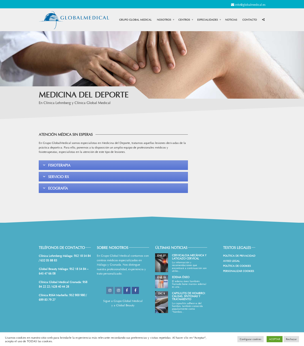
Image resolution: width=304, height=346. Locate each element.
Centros (184, 19)
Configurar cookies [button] (250, 339)
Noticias (231, 19)
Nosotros (164, 19)
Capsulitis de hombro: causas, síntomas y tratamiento (189, 296)
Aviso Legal (231, 261)
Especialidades (207, 19)
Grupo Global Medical (135, 19)
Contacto (249, 19)
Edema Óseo (180, 277)
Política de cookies (237, 266)
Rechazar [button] (291, 339)
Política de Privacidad (239, 255)
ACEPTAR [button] (274, 339)
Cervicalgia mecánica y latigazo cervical (189, 256)
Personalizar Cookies (238, 271)
